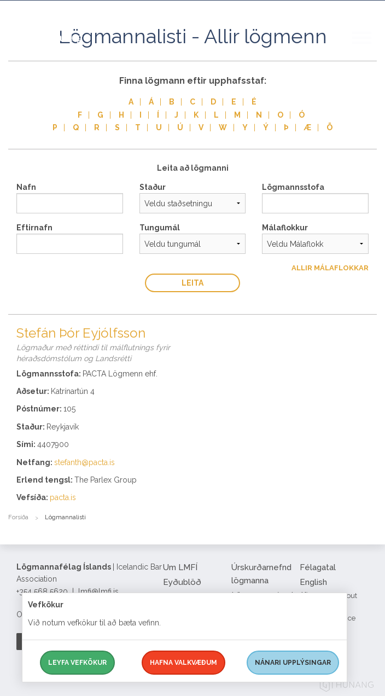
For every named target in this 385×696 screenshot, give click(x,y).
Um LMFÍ (180, 567)
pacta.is (63, 497)
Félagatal (318, 567)
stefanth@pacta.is (84, 462)
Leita (192, 283)
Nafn (26, 187)
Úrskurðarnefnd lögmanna (261, 573)
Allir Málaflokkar (330, 268)
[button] (368, 48)
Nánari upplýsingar (293, 662)
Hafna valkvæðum (183, 662)
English (313, 582)
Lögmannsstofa (293, 187)
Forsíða (18, 517)
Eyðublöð (182, 582)
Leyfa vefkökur (77, 662)
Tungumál (159, 227)
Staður (152, 187)
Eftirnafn (34, 227)
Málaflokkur (285, 227)
